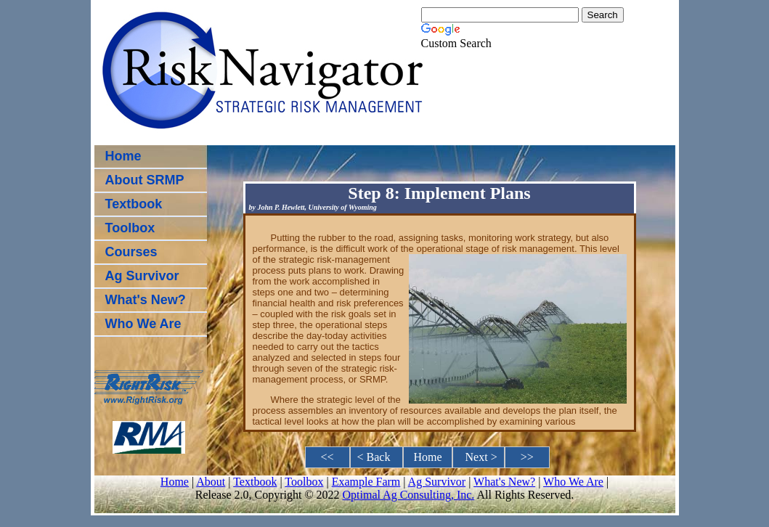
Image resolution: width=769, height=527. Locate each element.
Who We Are (143, 323)
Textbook (134, 204)
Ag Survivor (142, 276)
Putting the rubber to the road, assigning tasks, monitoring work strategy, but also (440, 237)
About (210, 481)
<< (327, 457)
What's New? (145, 300)
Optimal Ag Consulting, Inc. (409, 495)
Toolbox (130, 228)
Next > (478, 457)
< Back (376, 457)
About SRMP (144, 180)
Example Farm (366, 481)
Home (123, 156)
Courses (131, 252)
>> (527, 457)
